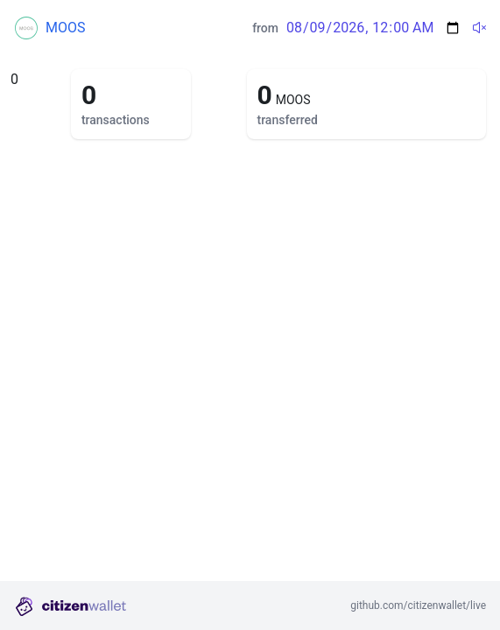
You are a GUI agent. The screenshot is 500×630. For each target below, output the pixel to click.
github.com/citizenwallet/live (418, 605)
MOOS (65, 27)
